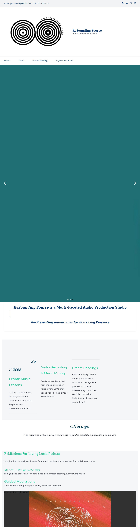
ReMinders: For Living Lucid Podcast (32, 453)
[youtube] (127, 3)
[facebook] (122, 3)
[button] (4, 183)
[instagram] (135, 3)
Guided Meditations (19, 481)
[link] (70, 492)
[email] (131, 3)
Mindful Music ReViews (22, 470)
